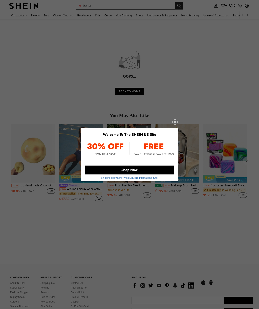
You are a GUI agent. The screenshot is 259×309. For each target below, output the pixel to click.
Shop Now (129, 170)
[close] (175, 122)
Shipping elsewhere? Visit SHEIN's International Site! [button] (129, 177)
